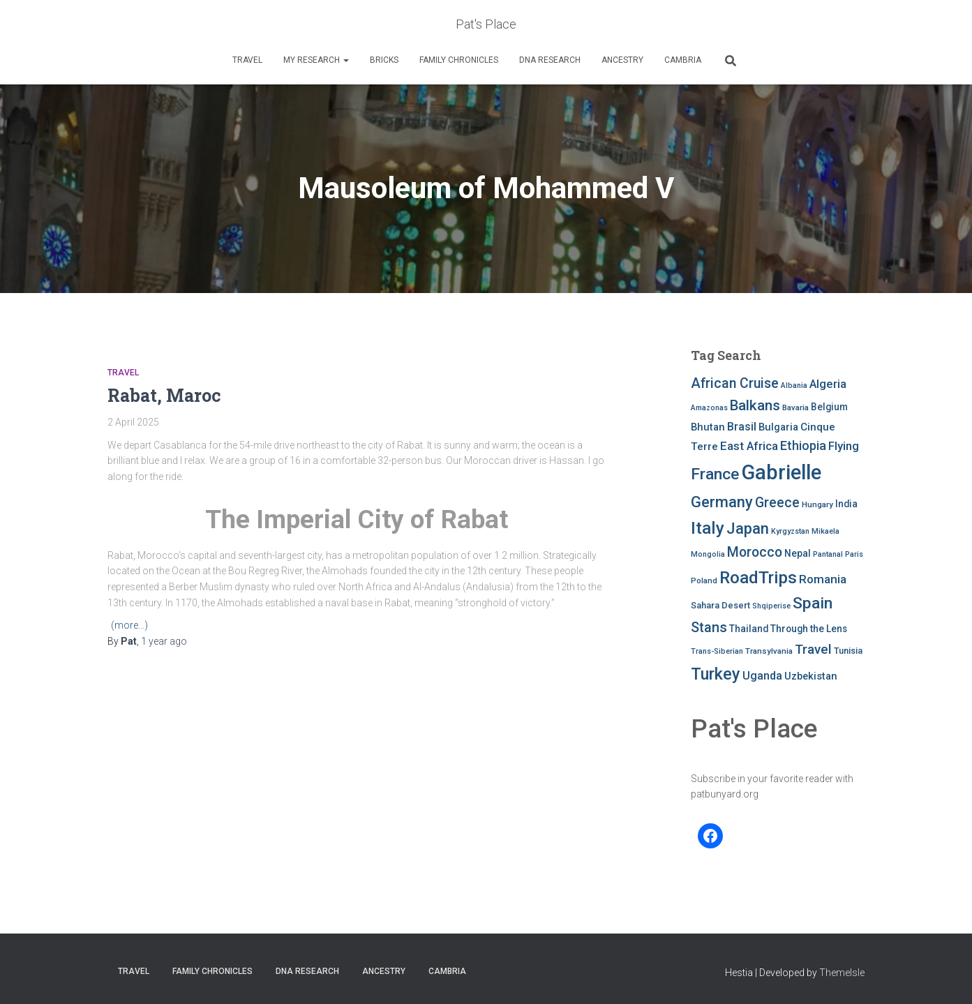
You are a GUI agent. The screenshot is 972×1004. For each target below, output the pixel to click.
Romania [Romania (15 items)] (822, 579)
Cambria (682, 60)
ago (164, 641)
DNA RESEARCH (550, 60)
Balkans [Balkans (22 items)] (755, 405)
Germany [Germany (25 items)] (722, 502)
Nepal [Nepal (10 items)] (797, 553)
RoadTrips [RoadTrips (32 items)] (758, 577)
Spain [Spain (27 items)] (812, 603)
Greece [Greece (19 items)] (777, 503)
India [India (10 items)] (846, 503)
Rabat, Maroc (164, 395)
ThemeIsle (842, 972)
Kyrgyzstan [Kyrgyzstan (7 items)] (790, 531)
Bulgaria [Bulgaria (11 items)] (778, 427)
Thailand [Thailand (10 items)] (748, 628)
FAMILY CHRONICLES (458, 60)
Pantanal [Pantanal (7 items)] (828, 554)
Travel (247, 60)
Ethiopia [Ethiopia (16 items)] (803, 445)
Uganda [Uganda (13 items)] (762, 675)
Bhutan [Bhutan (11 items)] (708, 427)
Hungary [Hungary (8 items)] (817, 504)
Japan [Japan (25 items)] (747, 528)
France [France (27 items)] (715, 474)
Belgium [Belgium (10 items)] (829, 406)
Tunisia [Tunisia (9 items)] (848, 650)
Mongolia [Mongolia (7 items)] (708, 554)
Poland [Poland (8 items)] (704, 580)
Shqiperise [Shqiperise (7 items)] (771, 605)
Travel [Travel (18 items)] (813, 649)
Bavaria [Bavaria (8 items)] (795, 407)
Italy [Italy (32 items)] (707, 528)
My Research (316, 60)
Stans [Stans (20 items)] (709, 628)
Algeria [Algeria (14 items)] (827, 384)
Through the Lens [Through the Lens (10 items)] (808, 628)
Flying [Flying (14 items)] (843, 446)
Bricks (384, 60)
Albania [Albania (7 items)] (794, 385)
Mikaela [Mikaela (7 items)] (825, 531)
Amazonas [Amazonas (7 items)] (709, 407)
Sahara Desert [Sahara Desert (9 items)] (720, 605)
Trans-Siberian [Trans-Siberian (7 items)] (717, 651)
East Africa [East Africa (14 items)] (749, 446)
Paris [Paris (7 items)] (854, 554)
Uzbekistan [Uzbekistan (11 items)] (810, 676)
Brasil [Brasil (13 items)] (741, 426)
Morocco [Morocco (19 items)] (754, 552)
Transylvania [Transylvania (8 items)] (769, 651)
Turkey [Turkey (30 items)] (715, 674)
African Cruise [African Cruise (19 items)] (735, 383)
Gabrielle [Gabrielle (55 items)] (781, 472)
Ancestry (622, 60)
